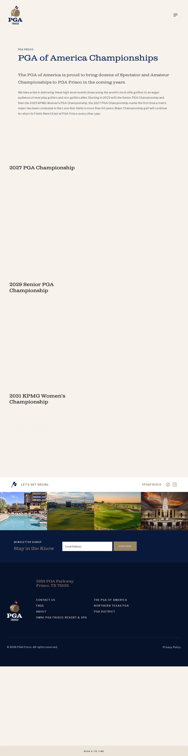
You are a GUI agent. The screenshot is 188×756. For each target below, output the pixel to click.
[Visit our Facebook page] (168, 485)
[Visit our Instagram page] (175, 485)
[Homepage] (15, 15)
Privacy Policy (172, 647)
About (41, 611)
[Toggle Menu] (175, 15)
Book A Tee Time (94, 751)
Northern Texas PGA (111, 605)
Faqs (40, 605)
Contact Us (45, 600)
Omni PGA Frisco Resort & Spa (61, 617)
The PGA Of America (110, 600)
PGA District (104, 611)
